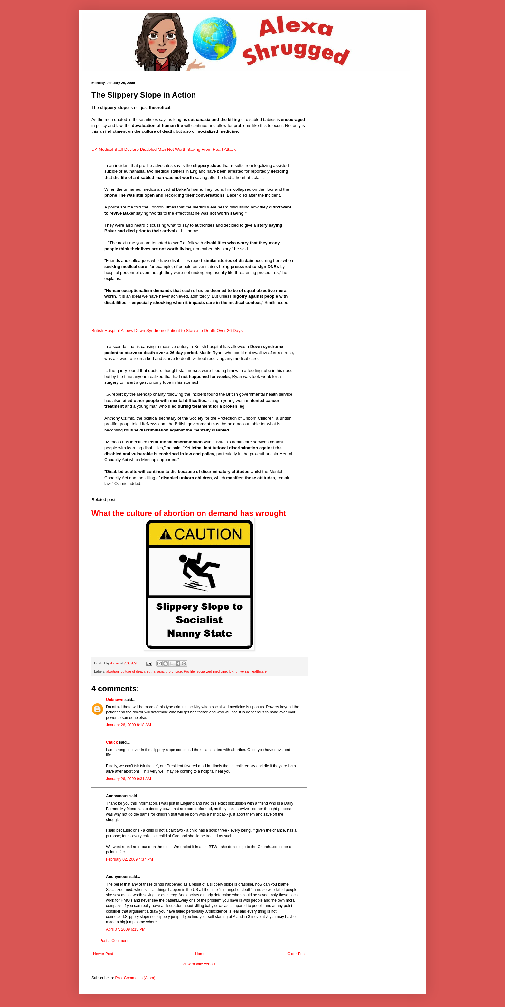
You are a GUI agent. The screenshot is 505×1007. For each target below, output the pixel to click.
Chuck (112, 742)
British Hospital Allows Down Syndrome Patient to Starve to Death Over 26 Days (167, 330)
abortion (112, 671)
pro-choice (174, 671)
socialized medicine (212, 671)
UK (231, 671)
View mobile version (199, 964)
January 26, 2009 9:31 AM (128, 779)
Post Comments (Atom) (135, 978)
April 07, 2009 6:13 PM (125, 929)
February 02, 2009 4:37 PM (129, 859)
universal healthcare (251, 671)
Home (200, 954)
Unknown (114, 699)
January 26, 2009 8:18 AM (128, 725)
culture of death (133, 671)
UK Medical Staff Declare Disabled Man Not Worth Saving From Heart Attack (163, 149)
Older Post (296, 954)
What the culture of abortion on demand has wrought (188, 513)
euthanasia (155, 671)
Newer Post (103, 954)
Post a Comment (114, 940)
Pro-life (189, 671)
